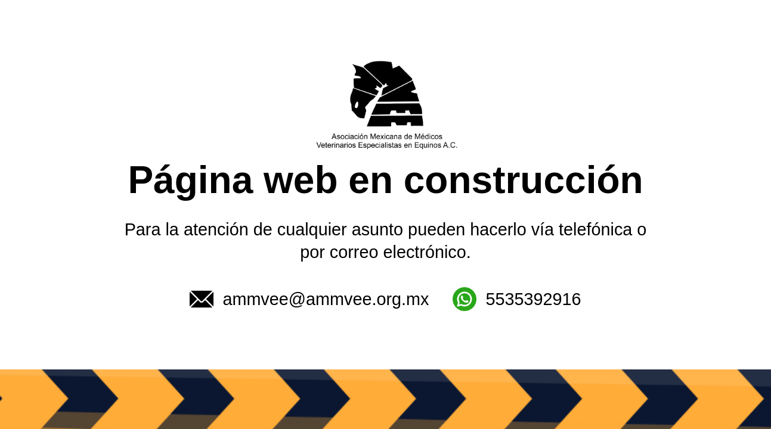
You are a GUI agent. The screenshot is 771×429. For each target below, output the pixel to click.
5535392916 (517, 299)
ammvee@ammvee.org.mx (309, 299)
